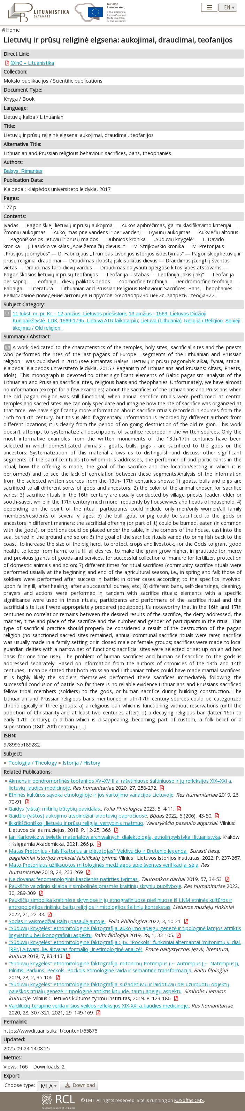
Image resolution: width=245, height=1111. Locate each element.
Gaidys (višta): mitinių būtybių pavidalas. (55, 808)
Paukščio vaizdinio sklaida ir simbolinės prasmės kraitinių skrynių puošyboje (95, 886)
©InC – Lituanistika (32, 63)
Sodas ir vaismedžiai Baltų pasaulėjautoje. (57, 921)
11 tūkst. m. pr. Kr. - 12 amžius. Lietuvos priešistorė (69, 313)
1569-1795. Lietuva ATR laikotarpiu (99, 320)
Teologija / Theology (32, 762)
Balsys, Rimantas (22, 171)
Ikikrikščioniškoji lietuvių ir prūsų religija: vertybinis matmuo (76, 823)
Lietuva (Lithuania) (161, 320)
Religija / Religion (203, 320)
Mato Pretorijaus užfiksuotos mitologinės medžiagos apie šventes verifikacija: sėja (103, 864)
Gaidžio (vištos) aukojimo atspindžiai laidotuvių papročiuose (78, 815)
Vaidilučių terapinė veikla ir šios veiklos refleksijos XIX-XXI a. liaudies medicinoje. (99, 1005)
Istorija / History (81, 762)
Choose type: (20, 1085)
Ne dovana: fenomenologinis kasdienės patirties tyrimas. (74, 879)
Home (13, 29)
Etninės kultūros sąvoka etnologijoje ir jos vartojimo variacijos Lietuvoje (91, 794)
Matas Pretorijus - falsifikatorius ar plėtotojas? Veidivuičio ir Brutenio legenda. (98, 851)
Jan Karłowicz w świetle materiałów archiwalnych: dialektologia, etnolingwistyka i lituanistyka (114, 837)
